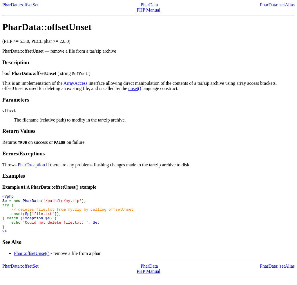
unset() (134, 88)
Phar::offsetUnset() (31, 262)
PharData (149, 4)
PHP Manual (148, 10)
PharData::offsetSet (20, 4)
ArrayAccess (76, 83)
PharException (31, 165)
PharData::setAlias (277, 4)
